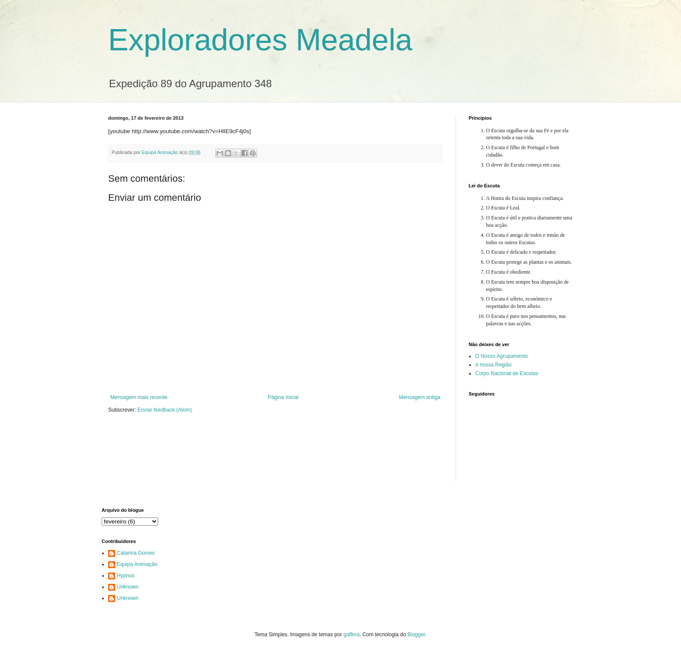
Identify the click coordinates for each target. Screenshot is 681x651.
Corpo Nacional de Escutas (506, 373)
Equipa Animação (137, 564)
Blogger (416, 634)
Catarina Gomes (136, 553)
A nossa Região (493, 365)
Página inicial (283, 397)
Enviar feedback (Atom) (164, 410)
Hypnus (126, 575)
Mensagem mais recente (138, 397)
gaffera (352, 634)
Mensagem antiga (419, 397)
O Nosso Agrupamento (501, 356)
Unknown (128, 587)
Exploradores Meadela (260, 40)
